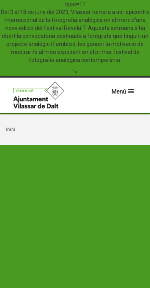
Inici (10, 129)
